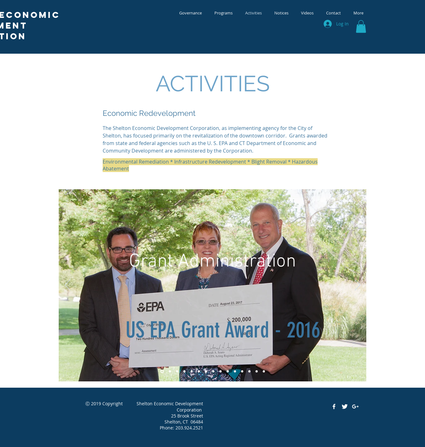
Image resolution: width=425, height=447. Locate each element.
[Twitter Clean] (344, 406)
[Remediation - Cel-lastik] (249, 371)
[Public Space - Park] (199, 371)
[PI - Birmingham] (242, 371)
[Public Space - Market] (177, 371)
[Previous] (67, 285)
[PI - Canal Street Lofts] (235, 371)
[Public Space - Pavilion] (192, 371)
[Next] (357, 285)
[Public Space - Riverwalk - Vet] (170, 371)
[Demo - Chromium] (220, 371)
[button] (361, 26)
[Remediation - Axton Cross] (257, 371)
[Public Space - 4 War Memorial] (184, 371)
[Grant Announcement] (162, 371)
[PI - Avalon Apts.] (228, 371)
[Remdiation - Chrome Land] (264, 371)
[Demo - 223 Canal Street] (213, 371)
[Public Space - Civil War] (206, 371)
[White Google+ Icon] (355, 406)
